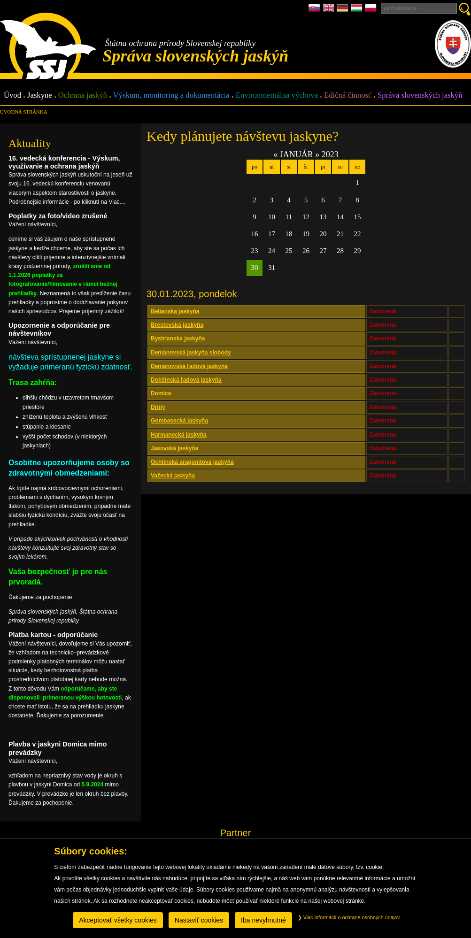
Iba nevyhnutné (263, 920)
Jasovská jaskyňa (174, 448)
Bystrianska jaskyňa (178, 338)
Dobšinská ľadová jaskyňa (186, 380)
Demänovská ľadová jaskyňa (189, 366)
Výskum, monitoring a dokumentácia (171, 96)
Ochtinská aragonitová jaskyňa (192, 462)
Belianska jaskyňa (175, 311)
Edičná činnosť (347, 96)
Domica (161, 393)
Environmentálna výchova (277, 96)
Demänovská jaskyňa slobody (191, 352)
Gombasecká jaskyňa (179, 420)
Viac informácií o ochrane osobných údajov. (349, 917)
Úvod (12, 96)
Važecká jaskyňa (173, 475)
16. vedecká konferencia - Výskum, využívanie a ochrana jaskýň (64, 162)
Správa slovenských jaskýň (420, 96)
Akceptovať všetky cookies (118, 920)
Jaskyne (39, 96)
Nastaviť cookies (199, 920)
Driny (158, 407)
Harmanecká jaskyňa (179, 434)
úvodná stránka (23, 112)
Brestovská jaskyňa (177, 325)
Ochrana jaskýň (82, 96)
